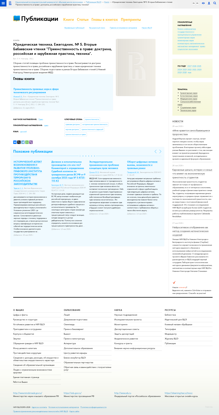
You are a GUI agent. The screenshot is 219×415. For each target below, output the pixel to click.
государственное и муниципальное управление (190, 33)
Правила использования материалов (123, 28)
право (202, 46)
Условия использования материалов (63, 407)
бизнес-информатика (187, 29)
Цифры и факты (20, 314)
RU (194, 3)
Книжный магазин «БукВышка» (178, 324)
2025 (199, 66)
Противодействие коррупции (27, 353)
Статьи (83, 19)
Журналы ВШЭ (171, 338)
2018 (184, 72)
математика (183, 46)
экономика (193, 49)
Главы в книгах (104, 19)
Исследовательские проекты (128, 319)
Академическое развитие (126, 338)
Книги (68, 19)
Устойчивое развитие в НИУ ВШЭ (29, 324)
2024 (180, 69)
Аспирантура (70, 343)
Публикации (39, 18)
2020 (199, 69)
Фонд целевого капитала (25, 348)
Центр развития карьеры (75, 353)
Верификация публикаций (74, 28)
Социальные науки (188, 107)
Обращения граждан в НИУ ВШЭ (28, 343)
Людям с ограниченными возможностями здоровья (32, 371)
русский (23, 131)
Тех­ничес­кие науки (188, 110)
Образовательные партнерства (78, 362)
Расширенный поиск (97, 28)
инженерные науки (186, 40)
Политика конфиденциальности (93, 407)
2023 (185, 69)
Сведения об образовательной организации (33, 365)
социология (183, 49)
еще (189, 72)
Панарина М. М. (133, 172)
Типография (170, 329)
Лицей (67, 314)
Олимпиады (69, 324)
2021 (194, 69)
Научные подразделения (125, 314)
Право (40, 119)
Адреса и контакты (39, 407)
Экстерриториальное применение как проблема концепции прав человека (104, 165)
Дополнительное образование (78, 348)
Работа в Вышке (20, 382)
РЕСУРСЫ (170, 310)
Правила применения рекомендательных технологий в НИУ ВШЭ (40, 411)
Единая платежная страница (26, 377)
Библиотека (170, 314)
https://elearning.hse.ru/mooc (178, 393)
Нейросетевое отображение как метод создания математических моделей (190, 231)
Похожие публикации (33, 151)
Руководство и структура (25, 319)
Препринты (131, 19)
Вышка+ (67, 333)
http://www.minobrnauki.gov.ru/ (27, 393)
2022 (189, 69)
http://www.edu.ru (122, 393)
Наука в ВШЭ (147, 28)
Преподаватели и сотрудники (27, 329)
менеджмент (193, 46)
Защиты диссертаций (124, 333)
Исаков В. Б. (17, 96)
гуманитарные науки (186, 37)
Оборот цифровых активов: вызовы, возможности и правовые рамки (142, 165)
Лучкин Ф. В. (94, 172)
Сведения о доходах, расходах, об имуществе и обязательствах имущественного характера (35, 359)
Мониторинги (120, 324)
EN (197, 3)
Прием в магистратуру (74, 338)
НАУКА (118, 310)
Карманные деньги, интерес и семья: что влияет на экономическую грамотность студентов (192, 173)
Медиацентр (171, 333)
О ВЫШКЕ (18, 310)
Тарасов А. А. (18, 188)
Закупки (16, 338)
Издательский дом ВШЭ (176, 319)
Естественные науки (189, 95)
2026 (194, 66)
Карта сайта (74, 411)
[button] (80, 156)
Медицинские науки (188, 98)
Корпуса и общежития (23, 333)
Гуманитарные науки (188, 93)
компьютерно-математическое (191, 43)
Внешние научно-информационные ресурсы (134, 348)
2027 (189, 66)
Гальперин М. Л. (57, 185)
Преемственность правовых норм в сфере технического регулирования (36, 90)
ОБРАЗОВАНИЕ (72, 310)
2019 (180, 72)
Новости (177, 121)
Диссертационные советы (126, 329)
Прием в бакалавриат (74, 329)
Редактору (209, 407)
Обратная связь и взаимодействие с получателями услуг (87, 368)
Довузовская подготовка (75, 319)
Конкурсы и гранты (123, 343)
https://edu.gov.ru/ (73, 393)
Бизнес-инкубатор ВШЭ (75, 357)
